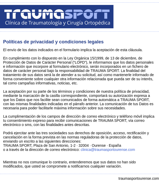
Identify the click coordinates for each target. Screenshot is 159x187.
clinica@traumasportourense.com (108, 150)
